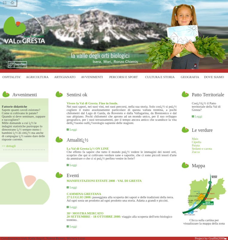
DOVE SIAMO (214, 77)
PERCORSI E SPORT (123, 77)
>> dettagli (9, 146)
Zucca (196, 152)
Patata (196, 145)
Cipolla (196, 142)
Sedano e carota (202, 148)
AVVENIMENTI (92, 77)
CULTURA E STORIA (160, 77)
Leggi (72, 129)
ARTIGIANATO (64, 77)
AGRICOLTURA (37, 77)
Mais (195, 138)
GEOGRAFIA (190, 77)
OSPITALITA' (11, 77)
